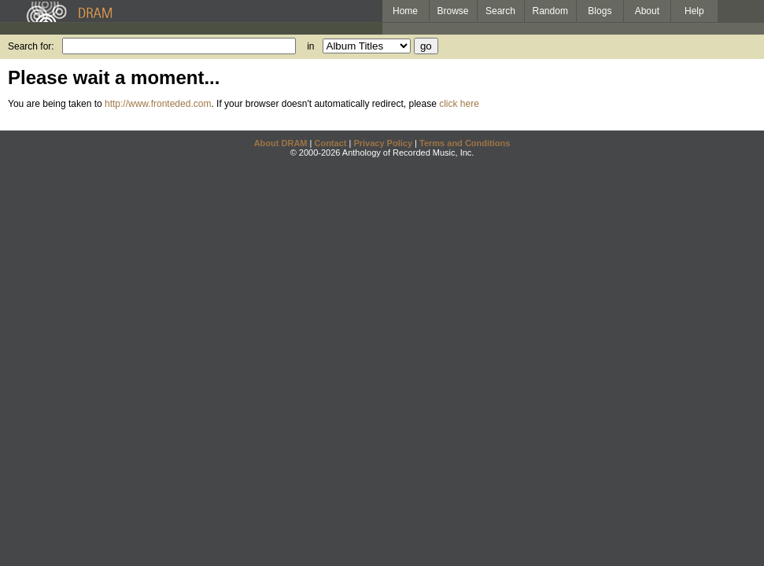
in (310, 46)
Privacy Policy (382, 143)
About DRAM (281, 143)
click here (459, 103)
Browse (453, 11)
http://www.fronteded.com (158, 103)
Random (550, 11)
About (647, 11)
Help (694, 11)
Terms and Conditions (464, 143)
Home (405, 11)
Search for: (31, 46)
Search (500, 11)
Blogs (599, 11)
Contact (330, 143)
